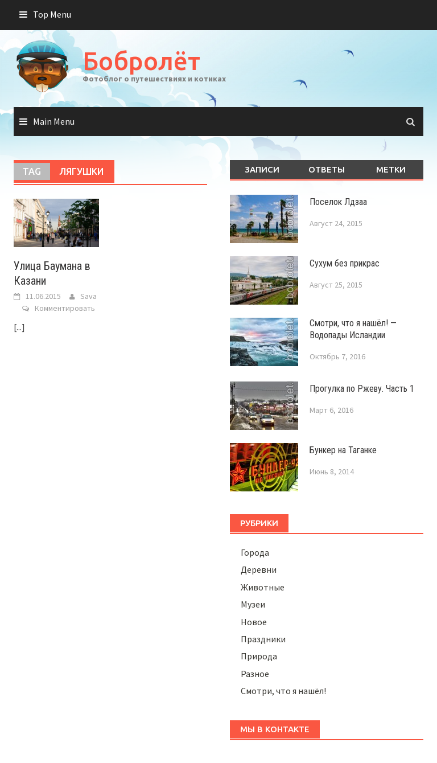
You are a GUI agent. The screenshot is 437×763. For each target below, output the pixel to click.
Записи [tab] (262, 169)
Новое (254, 621)
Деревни (259, 569)
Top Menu (52, 14)
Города (255, 552)
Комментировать (65, 308)
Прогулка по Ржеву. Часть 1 (362, 388)
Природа (259, 656)
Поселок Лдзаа (338, 201)
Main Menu (54, 121)
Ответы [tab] (326, 169)
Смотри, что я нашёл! (283, 690)
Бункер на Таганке (343, 450)
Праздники (263, 639)
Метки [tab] (391, 169)
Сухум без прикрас (345, 263)
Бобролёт (141, 61)
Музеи (253, 604)
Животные (263, 587)
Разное (255, 673)
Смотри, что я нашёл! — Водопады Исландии (353, 329)
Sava (88, 296)
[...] (19, 327)
